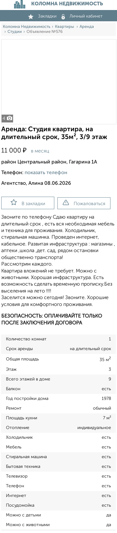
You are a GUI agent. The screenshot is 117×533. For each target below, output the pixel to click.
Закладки (42, 16)
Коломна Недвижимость (26, 27)
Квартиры (65, 27)
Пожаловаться (84, 203)
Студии (14, 32)
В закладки (28, 202)
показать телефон (46, 172)
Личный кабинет (82, 16)
